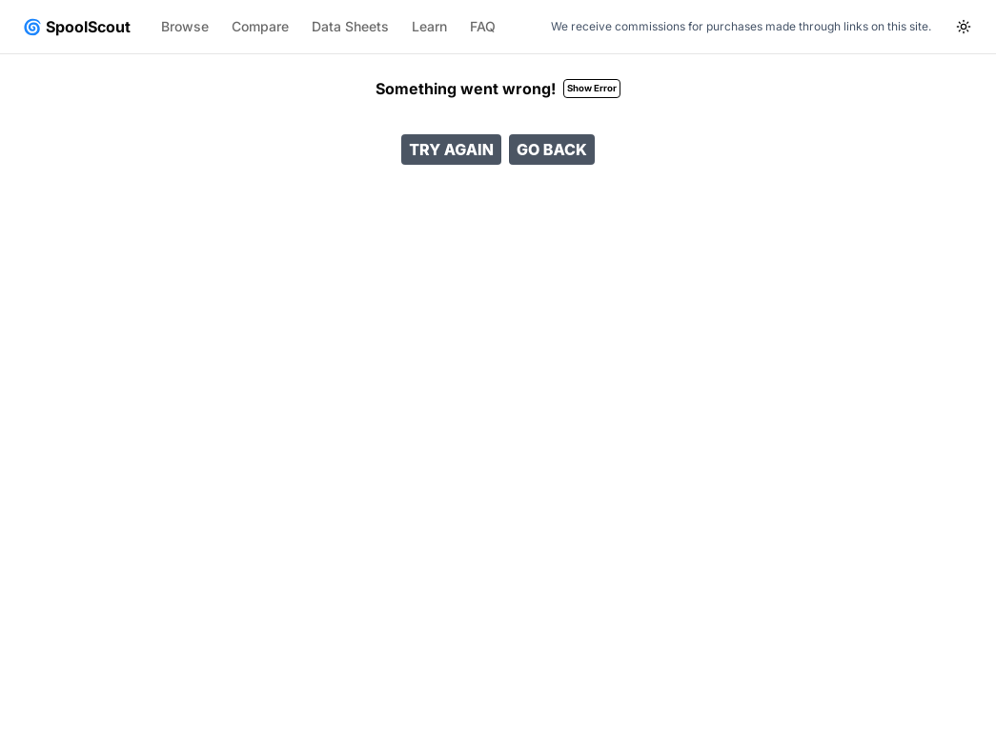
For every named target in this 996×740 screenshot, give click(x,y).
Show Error (592, 88)
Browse (185, 26)
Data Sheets (350, 26)
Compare (260, 26)
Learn (429, 26)
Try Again (451, 149)
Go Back (552, 149)
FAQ (483, 26)
